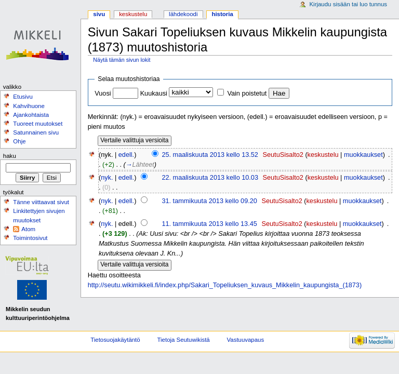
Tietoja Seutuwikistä (183, 340)
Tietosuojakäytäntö (115, 340)
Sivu (99, 14)
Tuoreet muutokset (37, 124)
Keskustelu (133, 14)
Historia (222, 14)
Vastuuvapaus (245, 340)
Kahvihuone (29, 106)
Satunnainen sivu (36, 132)
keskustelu (323, 154)
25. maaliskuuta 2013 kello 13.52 (210, 154)
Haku (9, 156)
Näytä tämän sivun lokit (121, 60)
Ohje (19, 141)
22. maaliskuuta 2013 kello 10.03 (210, 177)
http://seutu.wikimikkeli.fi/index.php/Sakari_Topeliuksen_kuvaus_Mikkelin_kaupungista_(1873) (225, 285)
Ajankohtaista (31, 115)
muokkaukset (363, 154)
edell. (126, 154)
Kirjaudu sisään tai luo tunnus (348, 4)
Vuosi (103, 93)
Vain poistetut (247, 93)
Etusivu (23, 97)
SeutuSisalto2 (283, 154)
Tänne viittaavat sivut (41, 202)
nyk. (107, 177)
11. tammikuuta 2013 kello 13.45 (209, 224)
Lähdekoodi (183, 14)
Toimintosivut (30, 238)
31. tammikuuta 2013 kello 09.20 (209, 201)
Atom (28, 229)
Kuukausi (153, 93)
